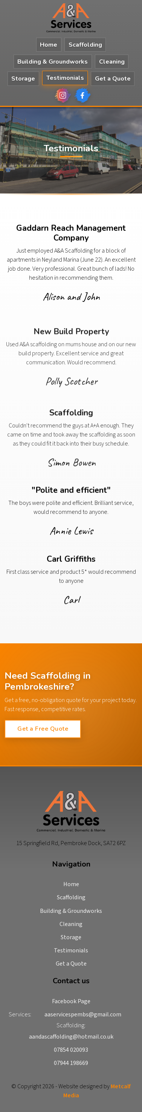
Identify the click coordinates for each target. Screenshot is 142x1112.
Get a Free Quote (42, 729)
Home (48, 45)
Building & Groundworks (52, 62)
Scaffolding (85, 45)
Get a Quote (113, 79)
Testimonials (65, 78)
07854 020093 (71, 1050)
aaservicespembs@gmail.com (82, 1014)
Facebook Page (71, 1001)
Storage (23, 79)
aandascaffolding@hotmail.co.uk (71, 1037)
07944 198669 (71, 1063)
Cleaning (112, 62)
